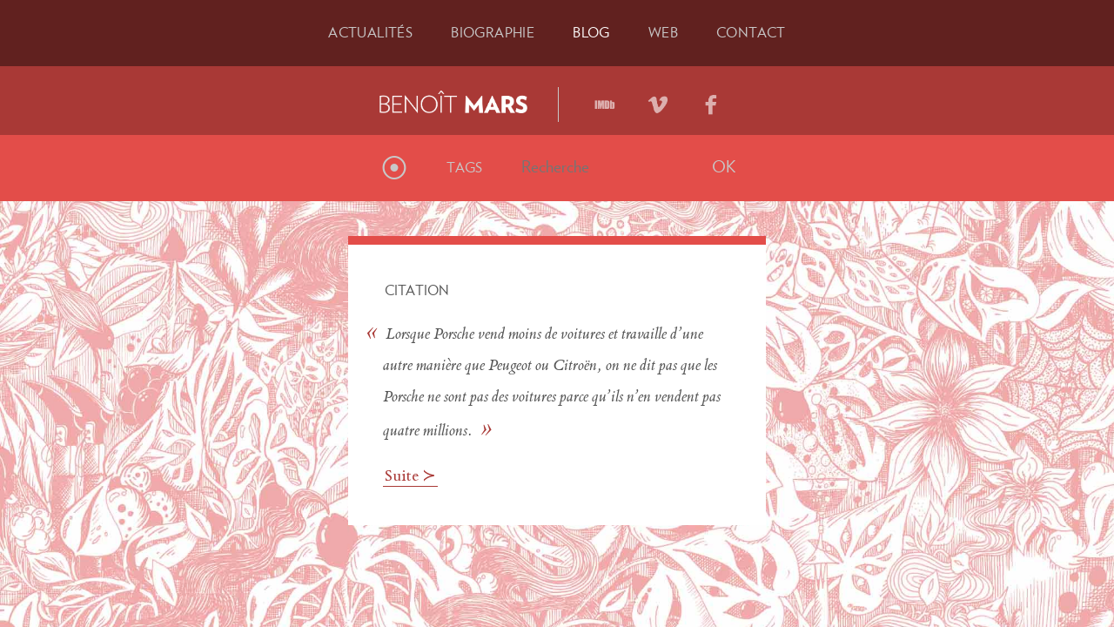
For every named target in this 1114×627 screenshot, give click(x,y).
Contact (751, 32)
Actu (370, 32)
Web (663, 32)
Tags (464, 167)
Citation (417, 290)
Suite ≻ (410, 477)
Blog (591, 32)
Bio (492, 32)
